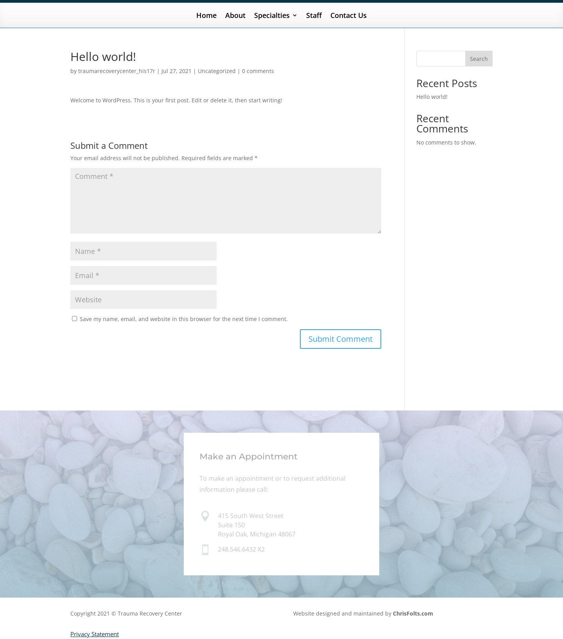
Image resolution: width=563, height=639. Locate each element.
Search (479, 58)
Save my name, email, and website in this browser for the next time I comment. (184, 319)
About (235, 16)
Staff (314, 16)
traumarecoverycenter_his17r (116, 71)
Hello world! (432, 96)
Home (206, 16)
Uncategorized (217, 71)
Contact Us (348, 16)
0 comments (258, 71)
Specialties (272, 16)
